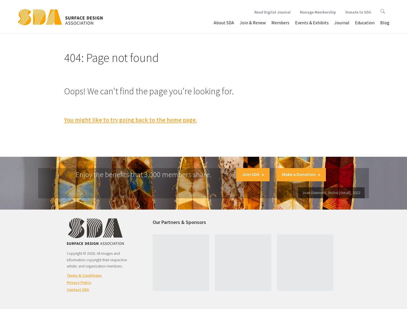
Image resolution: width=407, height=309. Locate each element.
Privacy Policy (79, 282)
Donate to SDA (358, 12)
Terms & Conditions (84, 275)
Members (280, 22)
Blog (384, 22)
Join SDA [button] (253, 174)
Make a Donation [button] (301, 174)
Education (364, 22)
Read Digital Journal (272, 12)
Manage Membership (318, 12)
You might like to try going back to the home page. (130, 120)
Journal (341, 22)
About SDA (224, 22)
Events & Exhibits (312, 22)
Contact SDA (78, 289)
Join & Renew (253, 22)
